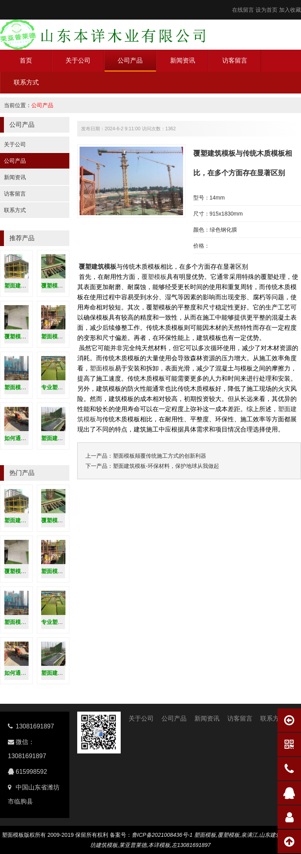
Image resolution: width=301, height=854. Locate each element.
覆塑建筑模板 (97, 266)
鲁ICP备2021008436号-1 (162, 835)
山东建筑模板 (275, 835)
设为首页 (266, 10)
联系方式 (26, 82)
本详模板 (159, 845)
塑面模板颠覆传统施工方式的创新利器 (159, 456)
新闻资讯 (182, 60)
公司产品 (130, 60)
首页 (26, 60)
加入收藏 (290, 10)
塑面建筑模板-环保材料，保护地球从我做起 (166, 466)
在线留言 (243, 10)
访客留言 (234, 60)
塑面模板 (102, 368)
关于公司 (78, 60)
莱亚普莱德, (133, 845)
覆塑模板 (154, 276)
